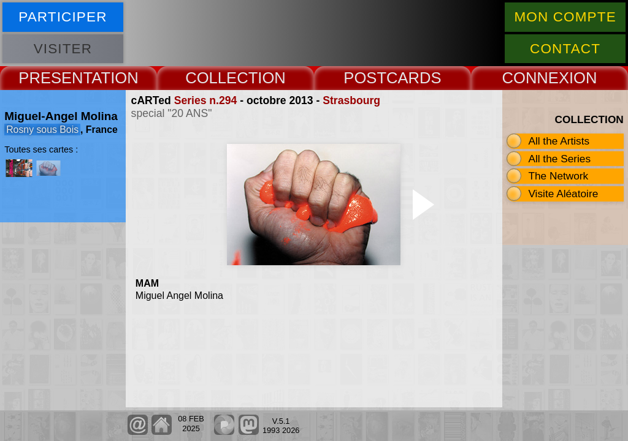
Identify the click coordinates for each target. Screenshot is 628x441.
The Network (558, 176)
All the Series (559, 159)
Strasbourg (351, 100)
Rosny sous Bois (42, 129)
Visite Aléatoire (563, 193)
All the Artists (558, 141)
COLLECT (221, 77)
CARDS (414, 77)
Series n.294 (205, 100)
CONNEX (535, 77)
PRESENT (54, 77)
